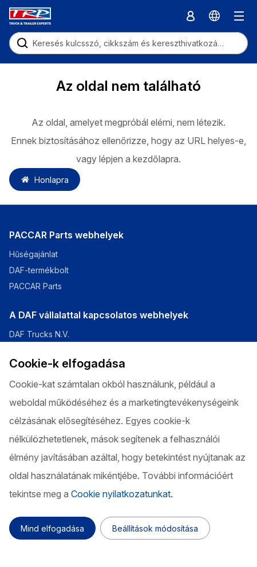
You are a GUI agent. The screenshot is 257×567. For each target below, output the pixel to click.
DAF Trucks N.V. (39, 334)
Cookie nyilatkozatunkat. (122, 494)
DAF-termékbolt (39, 270)
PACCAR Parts (35, 286)
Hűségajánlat (33, 254)
